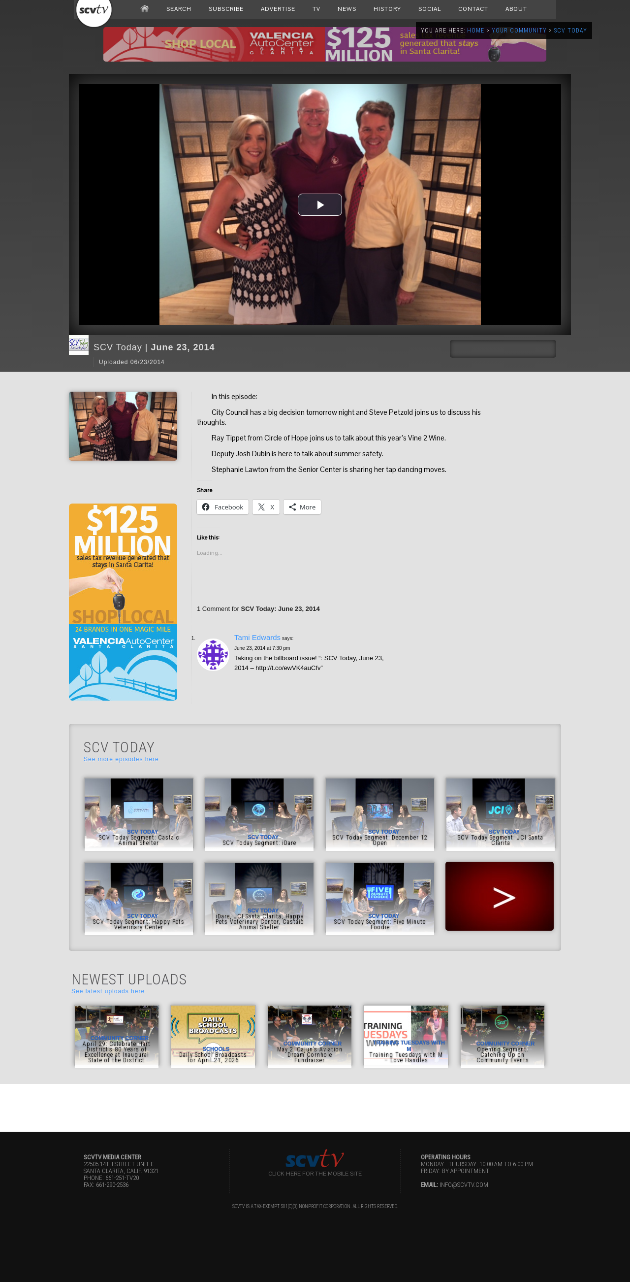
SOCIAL (429, 9)
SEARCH (178, 9)
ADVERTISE (278, 9)
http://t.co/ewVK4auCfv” (289, 668)
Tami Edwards (257, 637)
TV (316, 9)
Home (475, 30)
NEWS (347, 9)
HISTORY (387, 9)
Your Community (519, 30)
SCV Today (570, 30)
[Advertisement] (315, 1106)
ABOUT (516, 9)
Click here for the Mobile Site (315, 1174)
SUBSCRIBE (226, 9)
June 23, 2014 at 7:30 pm (262, 648)
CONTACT (473, 9)
